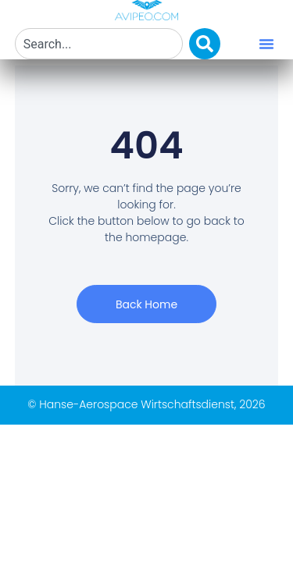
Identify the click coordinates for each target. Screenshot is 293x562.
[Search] (204, 43)
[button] (266, 43)
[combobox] (99, 43)
